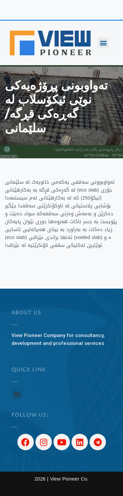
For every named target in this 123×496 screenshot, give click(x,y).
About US (26, 312)
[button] (103, 43)
